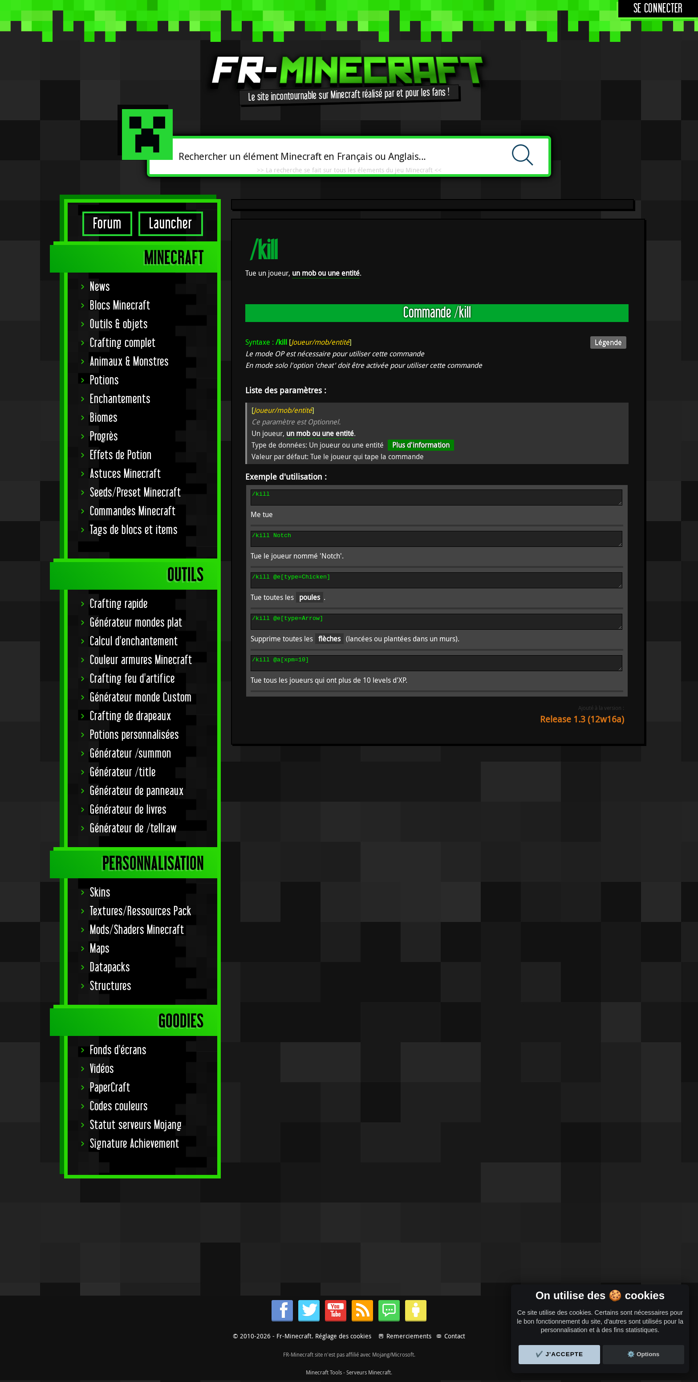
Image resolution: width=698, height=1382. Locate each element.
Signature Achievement (134, 1143)
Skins (100, 892)
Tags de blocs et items (134, 530)
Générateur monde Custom (141, 697)
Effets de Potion (121, 455)
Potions (104, 380)
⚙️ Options (643, 1354)
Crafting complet (123, 343)
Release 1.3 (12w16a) (582, 732)
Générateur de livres (128, 809)
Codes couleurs (119, 1106)
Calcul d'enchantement (134, 641)
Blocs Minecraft (120, 305)
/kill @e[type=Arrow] (436, 631)
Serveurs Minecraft (368, 1372)
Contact (454, 1336)
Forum (107, 224)
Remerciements (408, 1336)
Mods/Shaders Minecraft (137, 930)
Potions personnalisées (134, 735)
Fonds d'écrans (118, 1050)
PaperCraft (110, 1087)
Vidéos (102, 1069)
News (100, 287)
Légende (608, 342)
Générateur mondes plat (136, 622)
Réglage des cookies (343, 1336)
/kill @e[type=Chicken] (436, 587)
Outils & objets (119, 324)
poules (309, 605)
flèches (329, 649)
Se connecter (658, 8)
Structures (110, 986)
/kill (436, 498)
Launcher (170, 224)
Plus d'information (421, 445)
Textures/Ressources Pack (140, 911)
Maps (100, 948)
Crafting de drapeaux (130, 716)
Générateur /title (123, 772)
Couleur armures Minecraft (141, 660)
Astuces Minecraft (125, 474)
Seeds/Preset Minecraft (135, 492)
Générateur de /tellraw (133, 828)
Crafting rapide (119, 604)
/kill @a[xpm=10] (436, 675)
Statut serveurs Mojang (136, 1125)
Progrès (104, 436)
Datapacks (110, 967)
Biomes (104, 418)
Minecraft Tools (324, 1372)
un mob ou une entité (326, 273)
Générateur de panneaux (137, 791)
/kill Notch (436, 543)
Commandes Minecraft (133, 511)
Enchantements (120, 399)
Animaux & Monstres (129, 361)
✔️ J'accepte (560, 1354)
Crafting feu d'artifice (132, 679)
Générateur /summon (130, 753)
